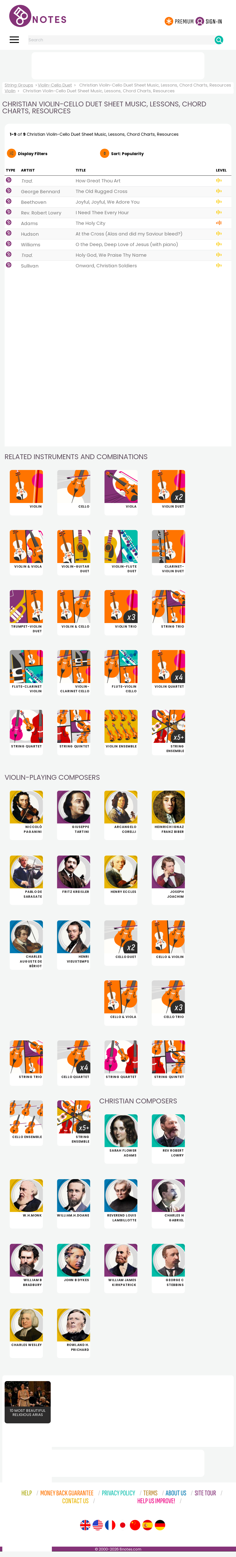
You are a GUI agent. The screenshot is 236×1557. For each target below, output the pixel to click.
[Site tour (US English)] (97, 1530)
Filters (32, 154)
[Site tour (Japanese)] (122, 1530)
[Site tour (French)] (110, 1530)
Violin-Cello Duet (55, 85)
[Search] (219, 40)
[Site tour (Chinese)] (135, 1530)
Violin (10, 91)
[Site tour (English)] (85, 1530)
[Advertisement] (118, 64)
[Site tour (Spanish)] (147, 1530)
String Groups (19, 85)
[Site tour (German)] (160, 1530)
